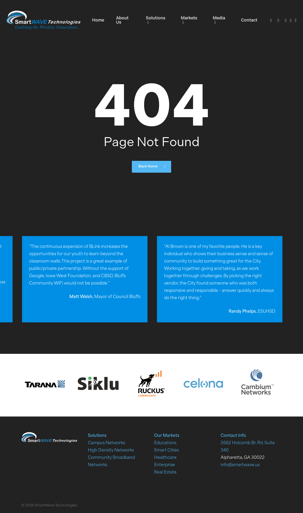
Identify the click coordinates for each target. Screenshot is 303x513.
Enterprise (164, 465)
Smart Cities (166, 450)
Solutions (97, 436)
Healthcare (165, 458)
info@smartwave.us (240, 465)
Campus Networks (106, 443)
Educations (165, 443)
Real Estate (165, 472)
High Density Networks (111, 450)
